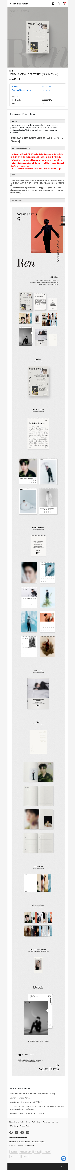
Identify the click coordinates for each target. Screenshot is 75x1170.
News (39, 1122)
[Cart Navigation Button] (63, 3)
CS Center (12, 1141)
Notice (28, 1122)
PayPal (37, 1152)
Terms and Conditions (50, 1122)
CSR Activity (13, 1126)
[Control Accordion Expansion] (37, 1137)
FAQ (33, 1122)
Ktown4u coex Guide (16, 1122)
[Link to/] (58, 3)
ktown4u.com (29, 1145)
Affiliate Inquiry (24, 1141)
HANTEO (13, 1152)
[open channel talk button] (63, 1158)
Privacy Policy (25, 1126)
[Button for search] (53, 3)
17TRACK (46, 1152)
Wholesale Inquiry (38, 1141)
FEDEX (25, 1156)
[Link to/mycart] (63, 3)
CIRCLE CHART (25, 1152)
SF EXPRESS (14, 1156)
